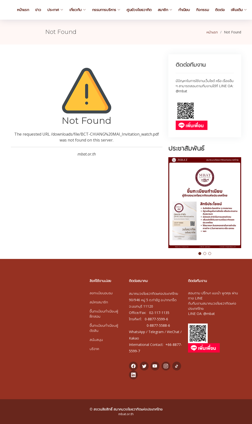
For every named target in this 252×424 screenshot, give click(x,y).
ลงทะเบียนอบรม (101, 293)
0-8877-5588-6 (158, 325)
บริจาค (94, 348)
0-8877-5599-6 (156, 319)
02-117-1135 (159, 312)
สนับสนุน (96, 339)
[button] (199, 253)
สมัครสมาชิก (99, 302)
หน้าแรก (212, 32)
